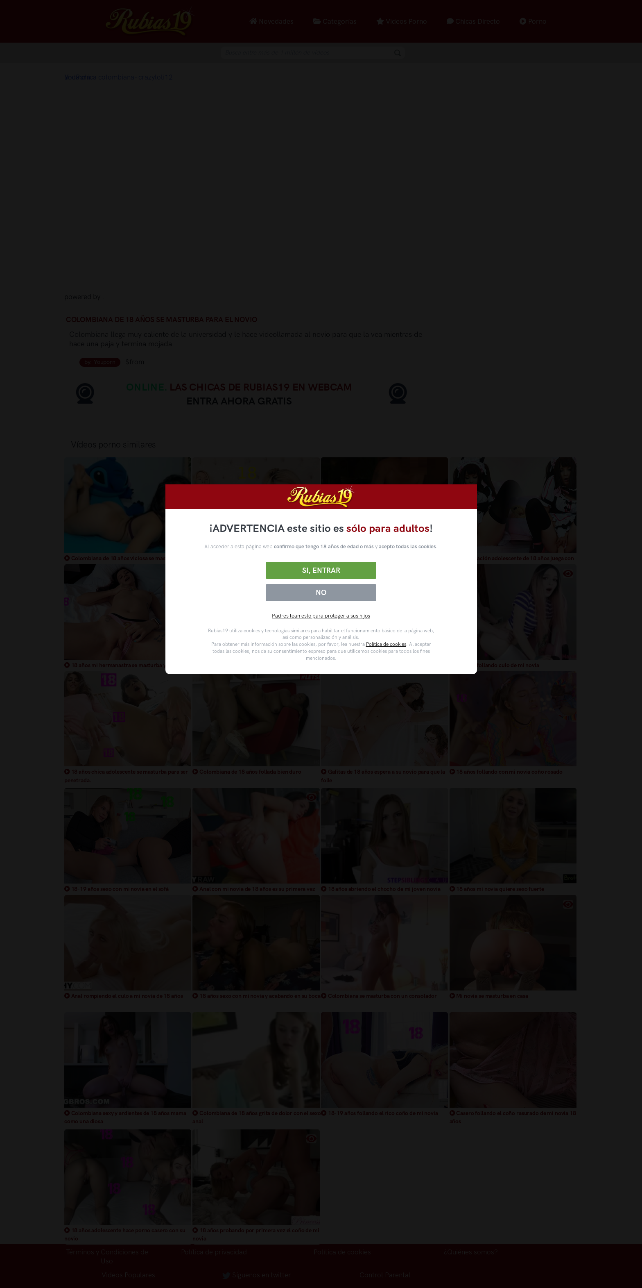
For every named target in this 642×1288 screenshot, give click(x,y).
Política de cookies (386, 644)
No (321, 592)
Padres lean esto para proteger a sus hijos (321, 616)
